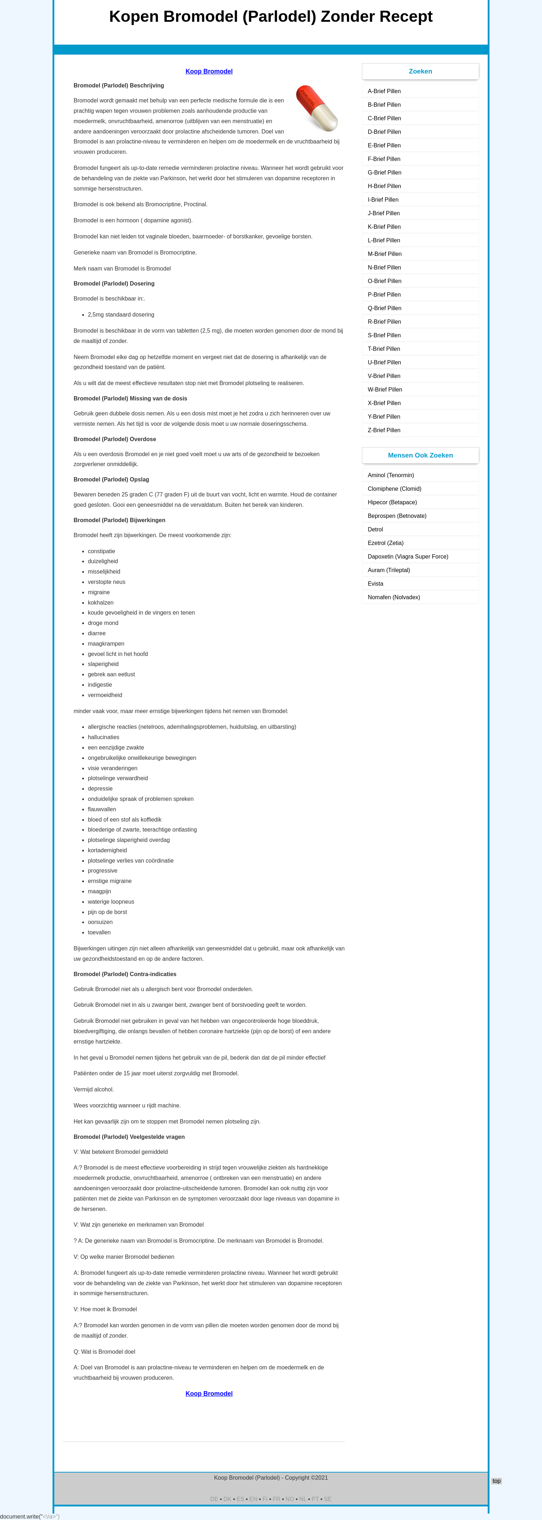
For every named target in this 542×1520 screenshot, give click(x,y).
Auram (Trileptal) (389, 570)
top (497, 1481)
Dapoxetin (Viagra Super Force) (408, 557)
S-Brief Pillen (384, 335)
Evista (375, 584)
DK (228, 1499)
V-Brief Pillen (384, 376)
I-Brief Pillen (383, 200)
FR (276, 1499)
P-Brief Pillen (384, 295)
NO (289, 1499)
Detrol (375, 529)
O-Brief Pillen (384, 281)
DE (214, 1499)
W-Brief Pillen (385, 390)
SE (328, 1499)
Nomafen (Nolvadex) (394, 597)
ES (240, 1499)
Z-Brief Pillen (384, 430)
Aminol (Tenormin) (391, 475)
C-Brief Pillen (384, 118)
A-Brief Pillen (384, 91)
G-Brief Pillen (384, 173)
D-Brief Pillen (384, 132)
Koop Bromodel (209, 71)
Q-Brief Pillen (384, 308)
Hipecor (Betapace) (392, 502)
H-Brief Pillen (384, 186)
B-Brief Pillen (384, 105)
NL (303, 1499)
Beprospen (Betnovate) (397, 516)
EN (253, 1499)
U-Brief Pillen (384, 362)
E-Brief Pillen (384, 145)
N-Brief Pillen (384, 267)
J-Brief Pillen (384, 213)
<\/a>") (51, 1517)
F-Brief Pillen (384, 159)
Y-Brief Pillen (384, 417)
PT (315, 1499)
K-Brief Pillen (384, 227)
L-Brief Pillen (384, 240)
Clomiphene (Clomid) (394, 489)
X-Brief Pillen (384, 403)
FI (265, 1499)
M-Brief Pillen (385, 254)
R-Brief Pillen (384, 322)
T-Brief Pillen (384, 349)
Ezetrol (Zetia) (385, 543)
